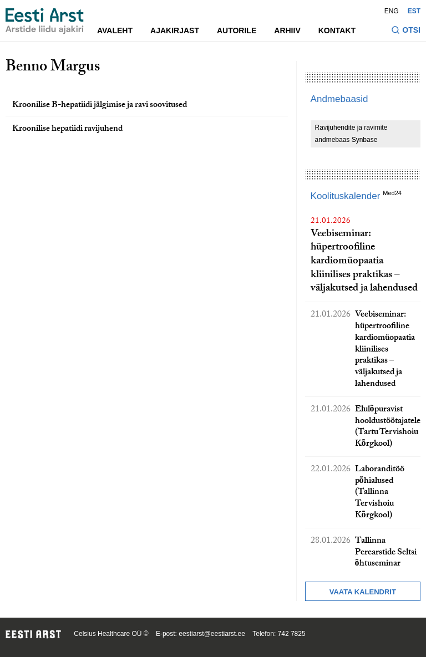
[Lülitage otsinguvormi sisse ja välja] (405, 31)
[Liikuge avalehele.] (45, 21)
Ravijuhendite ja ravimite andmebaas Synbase (351, 134)
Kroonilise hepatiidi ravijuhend (67, 129)
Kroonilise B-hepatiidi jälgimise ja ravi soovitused (99, 105)
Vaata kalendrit (362, 592)
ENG (391, 11)
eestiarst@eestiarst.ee (212, 634)
